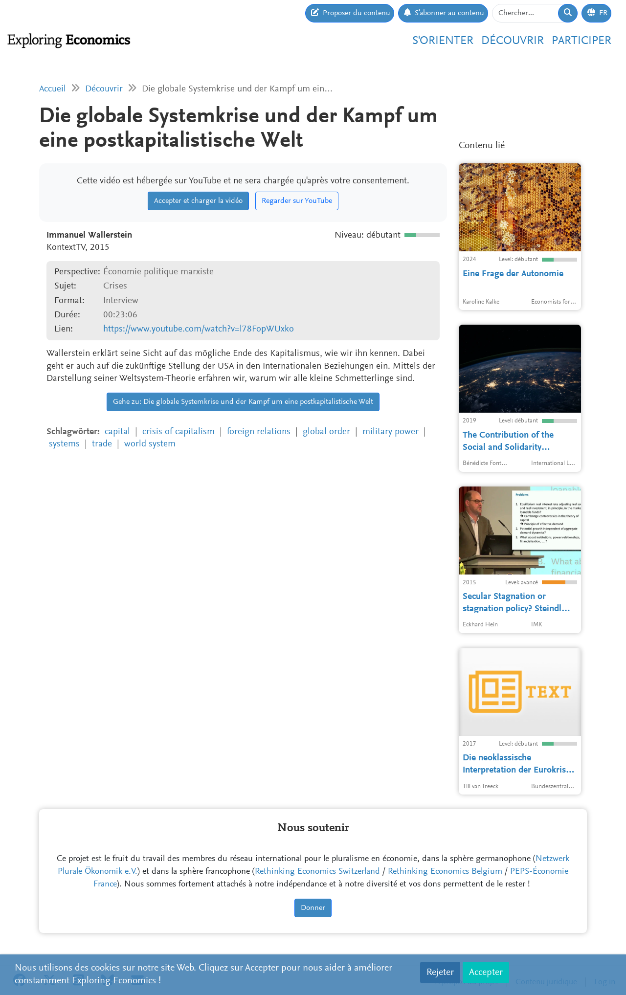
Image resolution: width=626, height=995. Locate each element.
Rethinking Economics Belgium (445, 871)
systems (64, 444)
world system (150, 444)
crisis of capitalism (178, 432)
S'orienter (442, 41)
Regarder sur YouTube (297, 201)
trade (102, 444)
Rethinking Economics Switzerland (317, 871)
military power (390, 432)
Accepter (486, 972)
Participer (581, 41)
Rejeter (440, 972)
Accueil (52, 89)
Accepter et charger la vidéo (198, 201)
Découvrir (512, 41)
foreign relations (259, 432)
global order (326, 432)
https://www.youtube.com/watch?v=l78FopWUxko (198, 329)
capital (117, 432)
